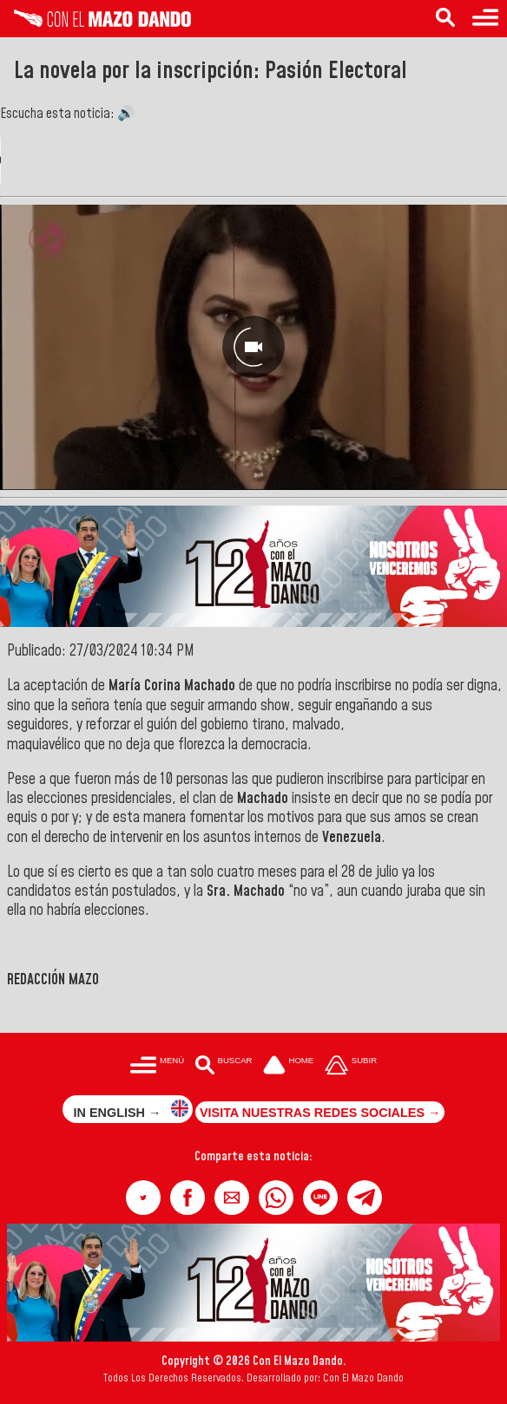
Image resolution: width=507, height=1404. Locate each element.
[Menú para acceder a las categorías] (485, 18)
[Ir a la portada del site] (288, 1066)
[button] (143, 1197)
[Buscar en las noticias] (445, 18)
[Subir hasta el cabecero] (350, 1066)
